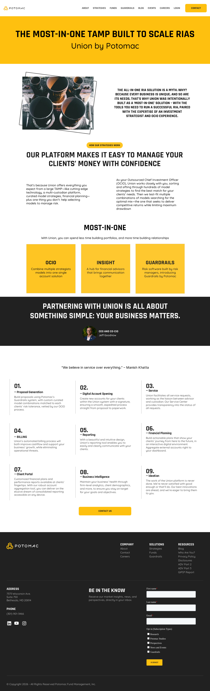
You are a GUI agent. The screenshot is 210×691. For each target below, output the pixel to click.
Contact (125, 552)
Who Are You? (186, 552)
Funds (153, 552)
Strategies (155, 548)
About (124, 548)
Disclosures (185, 560)
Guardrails (21, 400)
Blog (181, 548)
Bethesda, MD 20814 (19, 600)
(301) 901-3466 (15, 613)
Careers (125, 556)
